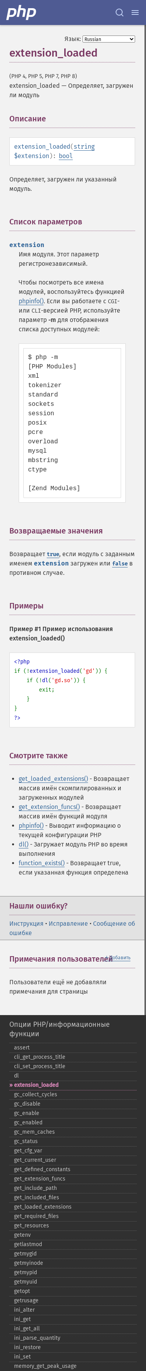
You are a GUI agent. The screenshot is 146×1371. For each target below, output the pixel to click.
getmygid (25, 1253)
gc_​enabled (28, 1122)
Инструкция (26, 923)
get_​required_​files (36, 1216)
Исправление (68, 923)
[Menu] (135, 12)
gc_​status (26, 1141)
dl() (23, 844)
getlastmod (28, 1244)
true (53, 554)
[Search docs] (119, 12)
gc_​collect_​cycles (35, 1094)
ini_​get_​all (27, 1328)
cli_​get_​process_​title (39, 1057)
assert (22, 1047)
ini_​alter (24, 1310)
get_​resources (31, 1225)
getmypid (25, 1272)
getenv (22, 1235)
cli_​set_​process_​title (39, 1066)
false (120, 563)
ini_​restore (27, 1347)
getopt (22, 1291)
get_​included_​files (36, 1197)
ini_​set (22, 1356)
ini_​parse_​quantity (37, 1338)
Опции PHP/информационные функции (59, 1029)
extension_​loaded (36, 1085)
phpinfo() (31, 301)
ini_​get (22, 1319)
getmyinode (28, 1263)
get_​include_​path (35, 1188)
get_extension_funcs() (49, 807)
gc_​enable (26, 1113)
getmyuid (25, 1282)
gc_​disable (27, 1104)
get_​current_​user (35, 1160)
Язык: (73, 39)
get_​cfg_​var (28, 1150)
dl (16, 1075)
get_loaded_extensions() (53, 778)
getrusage (26, 1300)
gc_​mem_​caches (34, 1132)
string (84, 146)
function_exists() (42, 863)
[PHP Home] (21, 12)
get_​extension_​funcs (39, 1178)
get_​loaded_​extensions (43, 1207)
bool (66, 156)
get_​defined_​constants (42, 1169)
